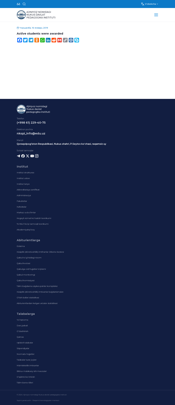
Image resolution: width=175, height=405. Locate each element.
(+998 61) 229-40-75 (31, 122)
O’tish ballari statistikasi (28, 297)
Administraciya (24, 195)
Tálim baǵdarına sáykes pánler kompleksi (37, 286)
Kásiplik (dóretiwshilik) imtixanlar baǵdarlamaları (40, 292)
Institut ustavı (23, 178)
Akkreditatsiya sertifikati (28, 189)
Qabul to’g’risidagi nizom (29, 257)
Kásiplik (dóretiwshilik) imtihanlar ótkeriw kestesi (40, 252)
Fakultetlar (22, 201)
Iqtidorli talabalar (25, 342)
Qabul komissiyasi (25, 280)
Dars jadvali (22, 325)
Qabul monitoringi (26, 274)
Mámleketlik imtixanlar (28, 365)
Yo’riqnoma (22, 320)
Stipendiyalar (23, 348)
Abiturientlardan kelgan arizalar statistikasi (37, 303)
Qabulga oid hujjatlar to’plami (31, 269)
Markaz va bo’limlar (26, 212)
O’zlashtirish (22, 331)
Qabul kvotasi (23, 263)
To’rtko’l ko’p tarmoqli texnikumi (32, 224)
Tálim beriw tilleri (25, 382)
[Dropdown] (18, 4)
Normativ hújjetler (25, 354)
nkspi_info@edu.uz (31, 133)
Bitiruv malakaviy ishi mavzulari (32, 371)
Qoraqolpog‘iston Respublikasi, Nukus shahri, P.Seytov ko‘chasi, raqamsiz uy (61, 144)
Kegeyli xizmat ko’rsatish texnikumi (34, 218)
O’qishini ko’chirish (26, 377)
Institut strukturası (25, 172)
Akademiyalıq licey (26, 229)
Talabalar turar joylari (26, 359)
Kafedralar (21, 206)
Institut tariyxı (23, 184)
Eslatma (21, 246)
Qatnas (20, 337)
